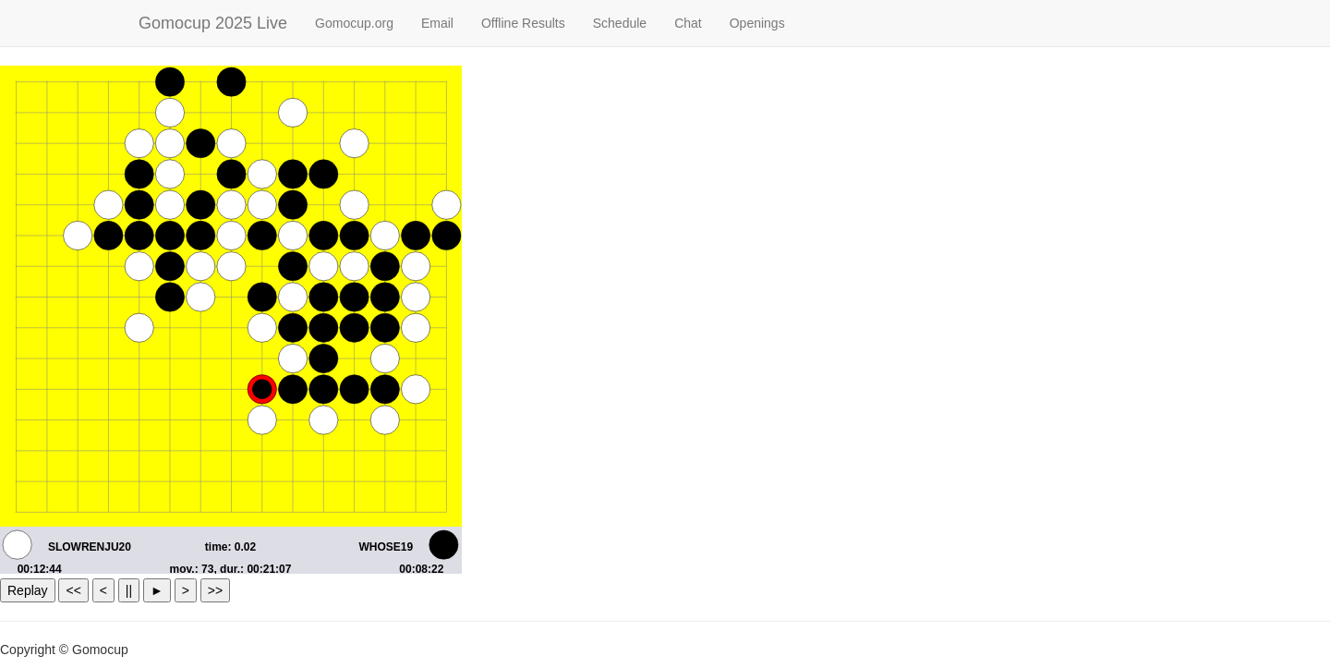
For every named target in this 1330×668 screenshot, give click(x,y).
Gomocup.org (354, 23)
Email (437, 23)
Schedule (620, 23)
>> (215, 590)
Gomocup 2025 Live (213, 23)
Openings (757, 23)
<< (73, 590)
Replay (27, 590)
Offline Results (523, 23)
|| (129, 590)
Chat (688, 23)
